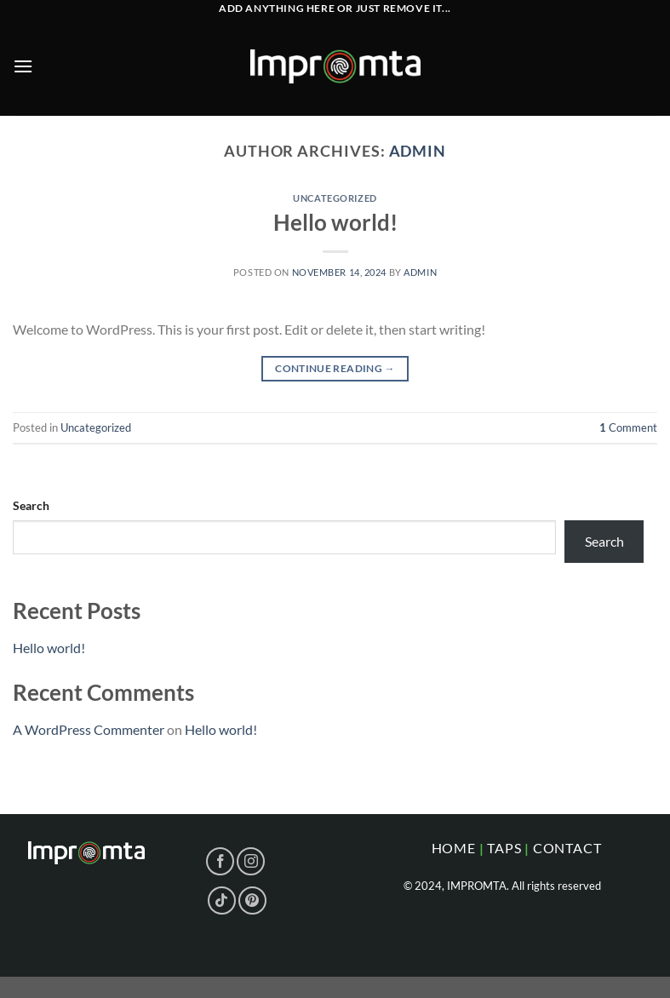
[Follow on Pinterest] (252, 900)
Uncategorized (334, 198)
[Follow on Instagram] (251, 861)
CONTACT (567, 848)
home (454, 848)
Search (31, 505)
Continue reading (335, 368)
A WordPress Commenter (88, 729)
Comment (628, 427)
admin (418, 150)
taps (504, 848)
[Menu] (23, 66)
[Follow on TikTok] (222, 900)
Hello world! (335, 222)
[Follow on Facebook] (220, 861)
